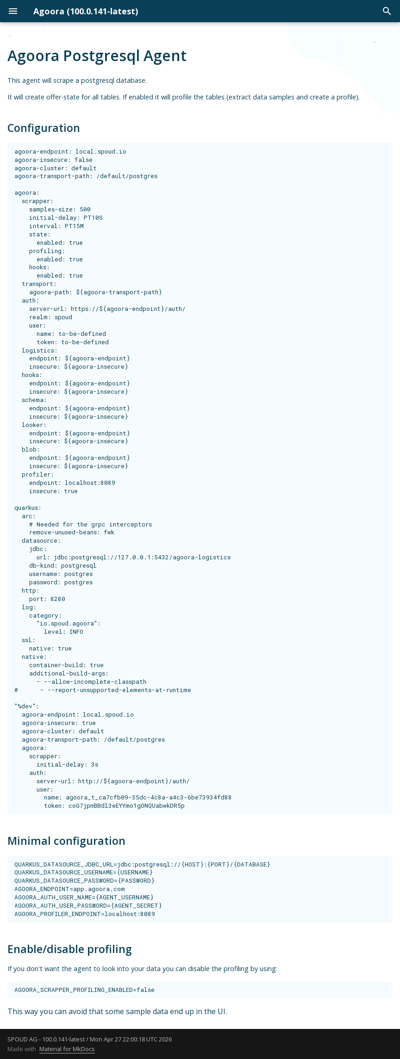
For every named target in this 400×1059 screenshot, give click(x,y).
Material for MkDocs (67, 1049)
